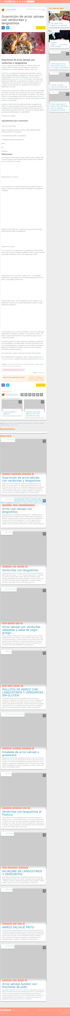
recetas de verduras (17, 808)
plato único (20, 980)
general (4, 623)
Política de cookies (65, 1012)
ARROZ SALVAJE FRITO (18, 927)
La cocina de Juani (9, 499)
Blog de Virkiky (8, 889)
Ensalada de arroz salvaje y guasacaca (20, 753)
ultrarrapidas (21, 566)
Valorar (43, 10)
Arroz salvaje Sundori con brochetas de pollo (19, 985)
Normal (36, 379)
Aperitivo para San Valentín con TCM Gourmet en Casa (33, 414)
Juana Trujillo (8, 773)
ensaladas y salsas (26, 748)
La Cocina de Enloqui (10, 9)
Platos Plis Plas (8, 532)
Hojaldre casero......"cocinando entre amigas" (59, 44)
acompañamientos (28, 423)
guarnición (41, 423)
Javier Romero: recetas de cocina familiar (14, 714)
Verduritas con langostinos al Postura (21, 813)
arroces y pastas (16, 748)
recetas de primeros (7, 505)
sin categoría (11, 623)
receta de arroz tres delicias (20, 79)
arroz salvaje (36, 423)
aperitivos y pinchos (12, 867)
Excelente (32, 377)
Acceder (64, 1)
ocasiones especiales (5, 424)
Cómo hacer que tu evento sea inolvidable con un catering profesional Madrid (59, 107)
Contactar (60, 1010)
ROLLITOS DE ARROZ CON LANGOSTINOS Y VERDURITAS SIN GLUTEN (22, 692)
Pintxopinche (8, 651)
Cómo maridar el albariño (9, 413)
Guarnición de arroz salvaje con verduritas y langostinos (21, 479)
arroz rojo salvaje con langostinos (26, 505)
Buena (30, 379)
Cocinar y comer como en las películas (59, 86)
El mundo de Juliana (56, 51)
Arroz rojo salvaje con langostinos (17, 510)
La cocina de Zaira (9, 833)
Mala (42, 379)
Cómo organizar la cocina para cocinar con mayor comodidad (59, 66)
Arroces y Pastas (9, 423)
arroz (17, 623)
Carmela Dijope (55, 72)
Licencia (41, 359)
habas (25, 808)
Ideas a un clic (55, 92)
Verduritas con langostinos (20, 570)
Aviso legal (53, 1010)
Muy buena (39, 377)
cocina (19, 923)
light (14, 566)
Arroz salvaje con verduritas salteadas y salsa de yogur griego (21, 629)
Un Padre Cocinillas (9, 946)
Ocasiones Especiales (18, 423)
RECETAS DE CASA (55, 11)
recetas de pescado (7, 808)
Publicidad (67, 1010)
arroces (15, 505)
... (26, 566)
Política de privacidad (44, 1010)
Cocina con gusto (55, 30)
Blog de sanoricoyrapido (10, 588)
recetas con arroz (14, 424)
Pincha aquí (20, 369)
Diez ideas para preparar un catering (59, 24)
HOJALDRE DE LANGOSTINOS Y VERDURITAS (22, 872)
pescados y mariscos (23, 867)
